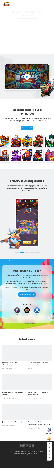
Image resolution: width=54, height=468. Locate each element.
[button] (16, 252)
